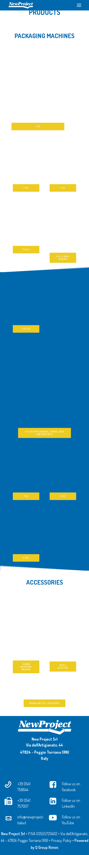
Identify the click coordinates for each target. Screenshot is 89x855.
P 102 (26, 557)
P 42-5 (26, 249)
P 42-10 (26, 328)
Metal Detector (63, 666)
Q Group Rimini (46, 847)
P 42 (63, 188)
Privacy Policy (61, 840)
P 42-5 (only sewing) (63, 257)
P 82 (26, 496)
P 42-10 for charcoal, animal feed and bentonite (45, 433)
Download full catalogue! (44, 703)
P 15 (38, 126)
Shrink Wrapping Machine (26, 667)
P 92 (62, 496)
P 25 (26, 188)
